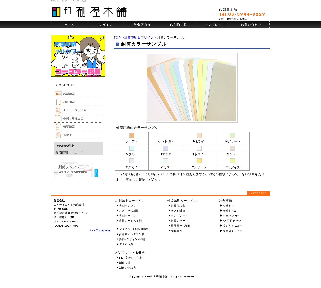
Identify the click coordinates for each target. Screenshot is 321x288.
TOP (117, 37)
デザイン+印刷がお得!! (133, 229)
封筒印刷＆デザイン (139, 37)
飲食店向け (142, 25)
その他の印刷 (65, 145)
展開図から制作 (181, 225)
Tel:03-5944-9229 (242, 14)
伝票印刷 (69, 126)
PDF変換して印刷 (130, 257)
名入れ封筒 (178, 210)
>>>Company (100, 230)
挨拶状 (67, 135)
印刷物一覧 (178, 25)
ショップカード (233, 215)
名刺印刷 (69, 93)
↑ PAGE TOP (258, 193)
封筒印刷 (69, 102)
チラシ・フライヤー (76, 110)
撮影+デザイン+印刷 (132, 239)
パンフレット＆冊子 (130, 253)
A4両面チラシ (232, 220)
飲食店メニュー (233, 230)
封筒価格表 (178, 205)
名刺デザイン (127, 215)
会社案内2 (229, 210)
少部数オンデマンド (131, 234)
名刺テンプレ (127, 205)
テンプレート (215, 25)
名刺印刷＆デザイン (130, 201)
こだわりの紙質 (129, 210)
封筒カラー (178, 220)
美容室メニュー (233, 225)
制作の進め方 (127, 267)
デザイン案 (126, 244)
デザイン (106, 25)
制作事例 (176, 230)
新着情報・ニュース (69, 152)
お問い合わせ (251, 25)
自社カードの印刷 (130, 220)
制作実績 (124, 262)
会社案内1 (229, 205)
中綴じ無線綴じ (73, 118)
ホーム (69, 25)
